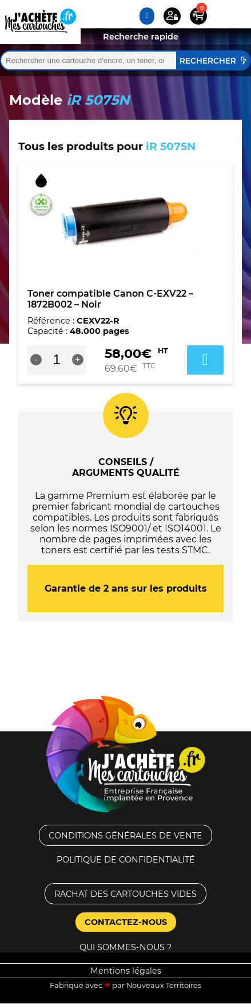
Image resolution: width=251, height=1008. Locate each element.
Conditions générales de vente (125, 835)
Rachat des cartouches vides (125, 894)
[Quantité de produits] (57, 359)
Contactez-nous (126, 922)
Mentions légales (125, 971)
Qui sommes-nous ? (125, 947)
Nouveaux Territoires (163, 985)
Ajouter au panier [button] (205, 359)
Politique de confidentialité (126, 860)
